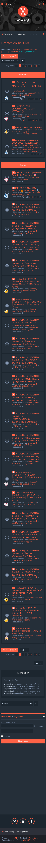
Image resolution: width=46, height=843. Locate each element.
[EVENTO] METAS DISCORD (28, 127)
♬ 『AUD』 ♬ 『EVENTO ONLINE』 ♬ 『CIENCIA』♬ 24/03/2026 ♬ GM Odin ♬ (25, 397)
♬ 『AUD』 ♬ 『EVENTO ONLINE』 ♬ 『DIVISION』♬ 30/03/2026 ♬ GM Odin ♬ (25, 263)
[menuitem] (8, 4)
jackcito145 (32, 289)
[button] (16, 66)
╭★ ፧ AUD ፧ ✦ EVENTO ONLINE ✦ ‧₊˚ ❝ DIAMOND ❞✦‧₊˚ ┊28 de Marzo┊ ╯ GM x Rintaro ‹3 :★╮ (27, 303)
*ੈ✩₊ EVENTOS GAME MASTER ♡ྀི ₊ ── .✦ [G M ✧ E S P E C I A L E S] (26, 86)
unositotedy (33, 212)
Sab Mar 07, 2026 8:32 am (22, 150)
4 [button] (28, 66)
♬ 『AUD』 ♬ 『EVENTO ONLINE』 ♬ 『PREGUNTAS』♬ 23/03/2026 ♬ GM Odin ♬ (26, 456)
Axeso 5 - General (30, 134)
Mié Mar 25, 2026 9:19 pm (22, 445)
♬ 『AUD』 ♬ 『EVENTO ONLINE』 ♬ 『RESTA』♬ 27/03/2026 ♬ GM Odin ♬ (25, 323)
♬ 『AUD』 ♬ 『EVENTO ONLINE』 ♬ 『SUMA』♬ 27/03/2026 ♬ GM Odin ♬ (25, 341)
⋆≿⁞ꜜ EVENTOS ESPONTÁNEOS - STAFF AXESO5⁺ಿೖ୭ (23, 108)
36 (40, 120)
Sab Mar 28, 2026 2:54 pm (22, 330)
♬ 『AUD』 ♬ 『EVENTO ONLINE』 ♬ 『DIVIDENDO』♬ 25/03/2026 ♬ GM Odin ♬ (26, 360)
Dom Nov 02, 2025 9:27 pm (26, 194)
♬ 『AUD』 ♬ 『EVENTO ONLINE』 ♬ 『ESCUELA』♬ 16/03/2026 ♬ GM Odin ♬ (25, 572)
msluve (31, 177)
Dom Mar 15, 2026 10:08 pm (26, 637)
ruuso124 (31, 636)
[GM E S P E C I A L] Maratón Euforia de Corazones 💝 (26, 173)
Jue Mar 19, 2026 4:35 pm (22, 523)
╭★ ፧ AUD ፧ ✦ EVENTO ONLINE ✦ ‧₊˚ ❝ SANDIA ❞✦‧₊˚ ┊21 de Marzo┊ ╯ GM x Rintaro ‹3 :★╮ (26, 496)
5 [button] (31, 66)
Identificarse (6, 717)
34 (40, 99)
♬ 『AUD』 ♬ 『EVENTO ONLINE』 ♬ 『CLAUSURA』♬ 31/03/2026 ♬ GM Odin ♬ (26, 207)
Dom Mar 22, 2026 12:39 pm (23, 484)
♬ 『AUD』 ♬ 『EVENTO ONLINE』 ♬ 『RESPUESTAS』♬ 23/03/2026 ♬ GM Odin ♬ (26, 438)
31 (29, 99)
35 (36, 120)
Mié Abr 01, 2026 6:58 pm (22, 233)
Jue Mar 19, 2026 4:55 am (22, 542)
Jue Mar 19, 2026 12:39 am (27, 599)
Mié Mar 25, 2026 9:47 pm (22, 426)
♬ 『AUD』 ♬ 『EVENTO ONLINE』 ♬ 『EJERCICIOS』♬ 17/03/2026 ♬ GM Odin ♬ (26, 535)
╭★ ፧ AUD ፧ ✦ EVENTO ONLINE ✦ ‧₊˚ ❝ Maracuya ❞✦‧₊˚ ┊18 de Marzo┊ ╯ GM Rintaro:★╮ (27, 592)
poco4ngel (5, 52)
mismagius (17, 50)
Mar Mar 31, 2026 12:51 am (27, 115)
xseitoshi (26, 50)
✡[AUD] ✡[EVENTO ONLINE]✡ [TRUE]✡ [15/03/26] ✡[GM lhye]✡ (26, 631)
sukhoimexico (33, 148)
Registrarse (18, 717)
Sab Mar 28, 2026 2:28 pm (22, 348)
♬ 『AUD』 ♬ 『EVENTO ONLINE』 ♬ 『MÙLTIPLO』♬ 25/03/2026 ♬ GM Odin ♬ (26, 379)
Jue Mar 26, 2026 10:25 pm (23, 367)
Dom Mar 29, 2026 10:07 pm (23, 291)
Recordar (7, 736)
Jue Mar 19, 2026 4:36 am (22, 560)
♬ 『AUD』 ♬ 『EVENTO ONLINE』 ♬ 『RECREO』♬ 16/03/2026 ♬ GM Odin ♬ (25, 553)
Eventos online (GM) (15, 43)
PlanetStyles (33, 838)
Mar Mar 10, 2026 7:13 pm (25, 178)
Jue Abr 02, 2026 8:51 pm (22, 95)
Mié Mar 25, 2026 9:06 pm (22, 464)
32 (33, 99)
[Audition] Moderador (27, 52)
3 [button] (25, 66)
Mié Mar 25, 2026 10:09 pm (23, 405)
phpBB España (29, 840)
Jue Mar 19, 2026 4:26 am (22, 579)
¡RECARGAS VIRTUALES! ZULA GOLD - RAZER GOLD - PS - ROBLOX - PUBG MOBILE (26, 143)
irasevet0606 (33, 93)
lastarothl (34, 50)
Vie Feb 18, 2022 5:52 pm (27, 131)
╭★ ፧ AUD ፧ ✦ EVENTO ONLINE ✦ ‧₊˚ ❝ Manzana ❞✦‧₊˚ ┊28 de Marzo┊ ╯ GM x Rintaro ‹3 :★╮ (26, 283)
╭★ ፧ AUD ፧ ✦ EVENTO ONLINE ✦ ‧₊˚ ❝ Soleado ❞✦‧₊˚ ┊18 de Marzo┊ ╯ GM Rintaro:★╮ (26, 612)
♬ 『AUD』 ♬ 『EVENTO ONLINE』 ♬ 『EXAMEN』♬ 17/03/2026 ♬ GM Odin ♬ (25, 516)
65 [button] (36, 66)
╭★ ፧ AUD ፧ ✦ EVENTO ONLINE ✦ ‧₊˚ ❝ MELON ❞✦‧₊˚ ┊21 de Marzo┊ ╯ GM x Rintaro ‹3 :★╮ (26, 476)
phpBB (14, 838)
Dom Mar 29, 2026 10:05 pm (23, 311)
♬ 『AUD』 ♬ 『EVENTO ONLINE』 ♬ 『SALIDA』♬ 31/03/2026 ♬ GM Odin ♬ (25, 226)
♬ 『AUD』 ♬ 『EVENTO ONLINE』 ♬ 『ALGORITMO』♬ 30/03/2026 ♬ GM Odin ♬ (26, 245)
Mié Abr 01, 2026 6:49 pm (22, 252)
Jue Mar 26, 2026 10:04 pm (23, 386)
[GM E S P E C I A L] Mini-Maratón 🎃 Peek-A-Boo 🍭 (25, 189)
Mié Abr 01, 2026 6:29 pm (22, 270)
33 (36, 99)
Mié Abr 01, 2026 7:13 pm (22, 214)
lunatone (14, 52)
